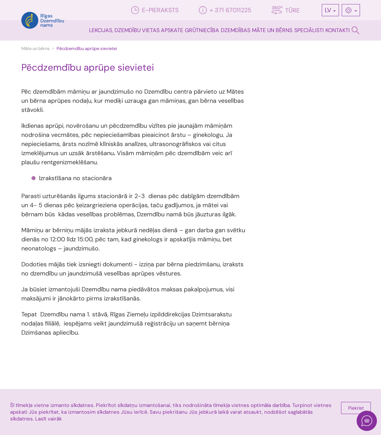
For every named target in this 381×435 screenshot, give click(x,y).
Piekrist (356, 408)
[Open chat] (367, 421)
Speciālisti (309, 30)
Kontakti (337, 30)
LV (328, 10)
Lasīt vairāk (48, 418)
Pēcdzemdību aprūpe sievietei (87, 48)
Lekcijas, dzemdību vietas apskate (136, 30)
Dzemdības (235, 30)
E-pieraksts (154, 10)
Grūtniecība (202, 30)
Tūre (286, 10)
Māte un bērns (272, 30)
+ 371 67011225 (225, 10)
